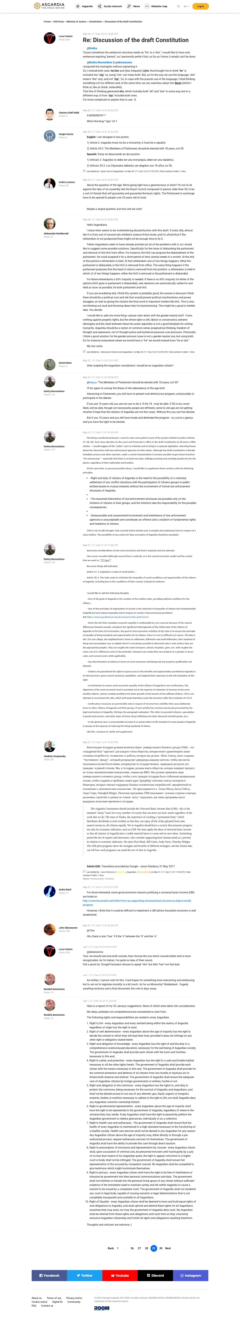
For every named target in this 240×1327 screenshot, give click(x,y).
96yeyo (93, 382)
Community (74, 1301)
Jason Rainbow (107, 872)
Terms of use (54, 1298)
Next (168, 1248)
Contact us (47, 1305)
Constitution (95, 21)
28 (146, 1248)
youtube (122, 1275)
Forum (47, 21)
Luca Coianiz (65, 36)
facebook (51, 1275)
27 (139, 1248)
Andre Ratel (65, 889)
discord (158, 1275)
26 (132, 1248)
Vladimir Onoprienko (55, 756)
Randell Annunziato (54, 989)
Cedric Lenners (67, 182)
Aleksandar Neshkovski (56, 233)
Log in (200, 6)
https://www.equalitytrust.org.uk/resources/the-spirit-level (117, 616)
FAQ (34, 1305)
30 (160, 1248)
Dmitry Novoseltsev (54, 391)
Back (111, 1248)
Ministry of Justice (76, 21)
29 (153, 1248)
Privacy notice (74, 1298)
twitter (86, 1275)
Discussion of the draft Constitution (123, 21)
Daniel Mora (65, 363)
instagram (193, 1275)
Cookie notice (39, 1301)
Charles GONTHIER (69, 112)
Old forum (58, 21)
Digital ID (57, 1301)
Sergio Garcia (66, 134)
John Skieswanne (68, 927)
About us (37, 1298)
